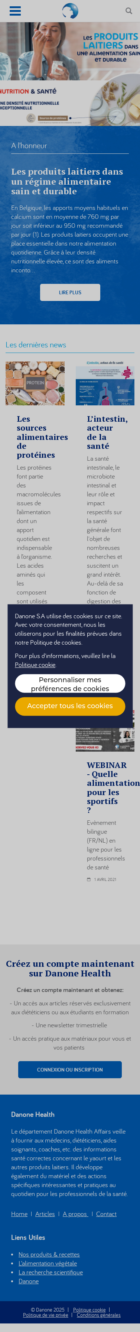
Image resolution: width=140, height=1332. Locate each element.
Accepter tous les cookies (70, 706)
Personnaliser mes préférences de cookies (70, 684)
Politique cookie (35, 664)
